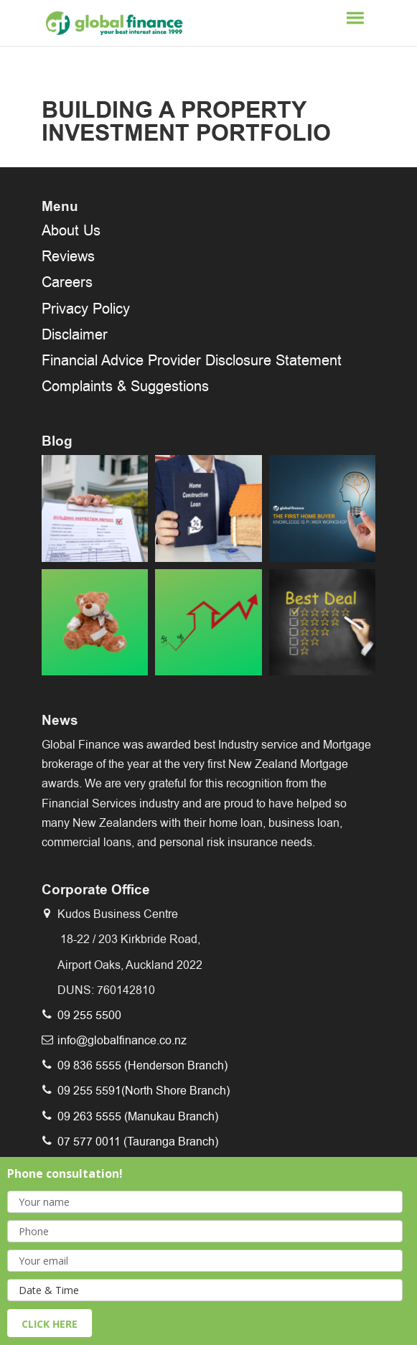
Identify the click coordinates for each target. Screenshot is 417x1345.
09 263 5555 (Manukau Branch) (137, 1116)
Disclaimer (75, 334)
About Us (71, 230)
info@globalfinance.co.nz (122, 1040)
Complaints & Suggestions (125, 386)
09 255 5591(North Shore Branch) (143, 1090)
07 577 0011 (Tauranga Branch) (137, 1141)
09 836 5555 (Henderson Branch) (142, 1065)
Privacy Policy (86, 309)
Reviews (68, 256)
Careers (67, 282)
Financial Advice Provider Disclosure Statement (192, 360)
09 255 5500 (89, 1015)
